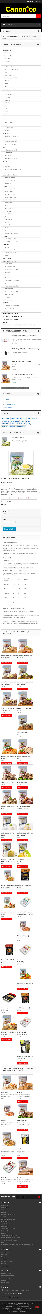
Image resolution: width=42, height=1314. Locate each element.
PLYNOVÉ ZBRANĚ (9, 308)
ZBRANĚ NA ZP (7, 50)
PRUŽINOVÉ (5, 421)
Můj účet (4, 1270)
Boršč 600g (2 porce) (23, 1008)
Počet (4, 519)
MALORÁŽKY (8, 61)
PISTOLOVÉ (7, 114)
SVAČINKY (7, 297)
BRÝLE (5, 322)
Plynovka (31, 424)
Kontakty (3, 1263)
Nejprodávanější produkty (15, 331)
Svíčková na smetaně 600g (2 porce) (23, 374)
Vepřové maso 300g (7, 782)
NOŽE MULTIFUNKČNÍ (10, 150)
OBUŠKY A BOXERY (9, 180)
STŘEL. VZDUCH (16, 418)
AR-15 (6, 227)
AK (5, 230)
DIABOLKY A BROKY (10, 144)
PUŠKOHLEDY (8, 202)
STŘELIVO (7, 97)
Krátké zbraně (8, 67)
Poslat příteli (7, 501)
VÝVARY (6, 275)
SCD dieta (7, 277)
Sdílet (13, 498)
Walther (6, 80)
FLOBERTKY (6, 236)
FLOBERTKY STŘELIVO (10, 241)
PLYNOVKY (6, 302)
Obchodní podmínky (9, 404)
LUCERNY (7, 172)
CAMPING (6, 244)
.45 (5, 119)
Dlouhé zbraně (8, 53)
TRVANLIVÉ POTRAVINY (10, 261)
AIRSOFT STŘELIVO (10, 197)
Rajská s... (20, 1177)
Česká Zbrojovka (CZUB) (11, 78)
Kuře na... (20, 1092)
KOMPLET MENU (9, 264)
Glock (6, 72)
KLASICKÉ (7, 166)
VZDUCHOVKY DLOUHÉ (11, 136)
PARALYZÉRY (8, 183)
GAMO (22, 421)
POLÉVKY (7, 272)
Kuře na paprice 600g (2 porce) (21, 361)
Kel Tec (6, 91)
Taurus (6, 89)
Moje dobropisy (5, 1278)
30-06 (6, 111)
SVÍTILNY (5, 161)
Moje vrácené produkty (7, 1275)
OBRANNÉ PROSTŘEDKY (10, 175)
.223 (5, 105)
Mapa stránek (5, 1266)
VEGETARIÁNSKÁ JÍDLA (11, 291)
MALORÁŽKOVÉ (8, 128)
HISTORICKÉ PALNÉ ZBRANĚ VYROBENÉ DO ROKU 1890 (19, 325)
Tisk (5, 504)
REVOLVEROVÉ (8, 122)
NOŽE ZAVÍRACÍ (8, 155)
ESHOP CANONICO (22, 424)
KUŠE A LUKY (7, 258)
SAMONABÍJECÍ (8, 55)
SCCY (6, 86)
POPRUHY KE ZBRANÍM (11, 233)
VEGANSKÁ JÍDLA (9, 289)
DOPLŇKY (7, 222)
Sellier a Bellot (21, 426)
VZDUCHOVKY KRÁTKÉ (11, 139)
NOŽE (4, 147)
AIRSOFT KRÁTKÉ (9, 194)
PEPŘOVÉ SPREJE (9, 178)
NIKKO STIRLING (9, 208)
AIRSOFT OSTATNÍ (9, 189)
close (37, 1307)
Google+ (21, 498)
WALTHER (12, 426)
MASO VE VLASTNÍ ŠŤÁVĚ (11, 286)
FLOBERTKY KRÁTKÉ (10, 239)
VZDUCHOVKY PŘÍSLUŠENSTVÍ (13, 141)
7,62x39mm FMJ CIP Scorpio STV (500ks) (24, 336)
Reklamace (7, 402)
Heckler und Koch (9, 75)
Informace (8, 394)
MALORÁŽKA (15, 421)
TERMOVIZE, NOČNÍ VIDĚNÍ (10, 314)
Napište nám (30, 1)
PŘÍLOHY (7, 283)
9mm (5, 116)
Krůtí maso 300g (22, 782)
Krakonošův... (5, 1092)
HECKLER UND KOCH (8, 424)
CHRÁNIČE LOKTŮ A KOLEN (11, 319)
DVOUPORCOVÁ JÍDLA (10, 266)
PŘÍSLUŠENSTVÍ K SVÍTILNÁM (12, 169)
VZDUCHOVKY (7, 133)
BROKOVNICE (8, 64)
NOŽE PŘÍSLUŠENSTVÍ (10, 158)
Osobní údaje (5, 1282)
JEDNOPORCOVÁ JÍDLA (11, 269)
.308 (5, 108)
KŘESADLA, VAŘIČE (10, 250)
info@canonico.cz (13, 1297)
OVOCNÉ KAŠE (8, 300)
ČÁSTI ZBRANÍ (8, 219)
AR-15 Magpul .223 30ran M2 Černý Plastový (25, 349)
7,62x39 (6, 103)
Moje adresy (4, 1280)
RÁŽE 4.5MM (5, 418)
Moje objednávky (6, 1273)
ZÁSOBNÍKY (7, 225)
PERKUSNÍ (6, 311)
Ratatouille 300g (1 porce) (25, 983)
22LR (24, 418)
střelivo (34, 418)
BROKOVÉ (7, 130)
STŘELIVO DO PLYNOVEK (11, 305)
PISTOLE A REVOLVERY (11, 69)
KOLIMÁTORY (8, 214)
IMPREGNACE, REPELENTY (12, 252)
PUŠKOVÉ (7, 100)
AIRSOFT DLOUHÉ (9, 191)
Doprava (6, 399)
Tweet (5, 498)
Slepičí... (19, 1149)
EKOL (28, 421)
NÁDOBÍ (6, 247)
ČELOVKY (7, 164)
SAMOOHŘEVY (8, 294)
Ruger (6, 83)
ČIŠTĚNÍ (6, 216)
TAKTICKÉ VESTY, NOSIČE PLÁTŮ (12, 316)
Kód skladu (4, 482)
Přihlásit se (37, 1)
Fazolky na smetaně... (18, 437)
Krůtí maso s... (5, 1177)
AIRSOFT (5, 186)
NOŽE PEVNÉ (8, 153)
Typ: (2, 485)
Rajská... (4, 1120)
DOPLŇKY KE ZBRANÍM (9, 200)
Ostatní (6, 255)
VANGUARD (7, 211)
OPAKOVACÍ (7, 58)
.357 (5, 125)
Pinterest (32, 498)
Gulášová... (4, 1149)
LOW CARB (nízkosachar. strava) (13, 280)
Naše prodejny (8, 407)
